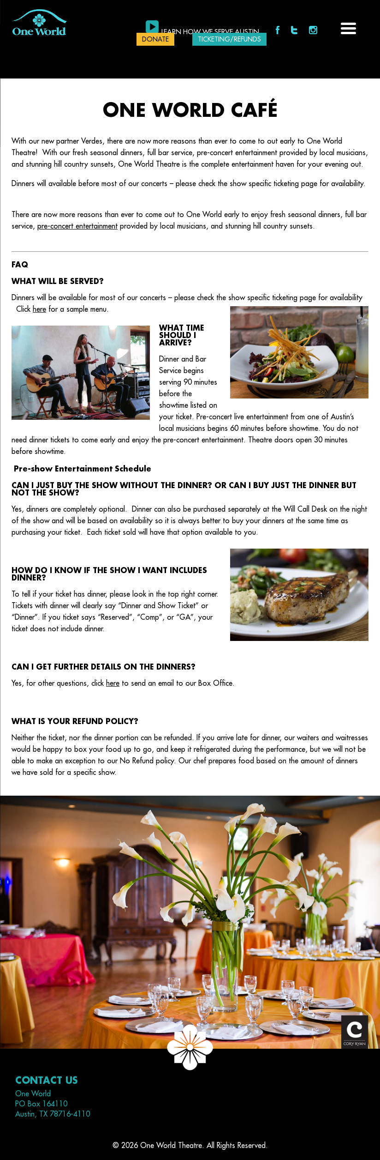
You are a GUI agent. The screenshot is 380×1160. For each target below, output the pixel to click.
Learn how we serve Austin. (211, 32)
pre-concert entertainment (77, 226)
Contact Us (46, 1081)
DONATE (155, 39)
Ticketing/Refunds (229, 39)
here (39, 309)
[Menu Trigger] (348, 27)
